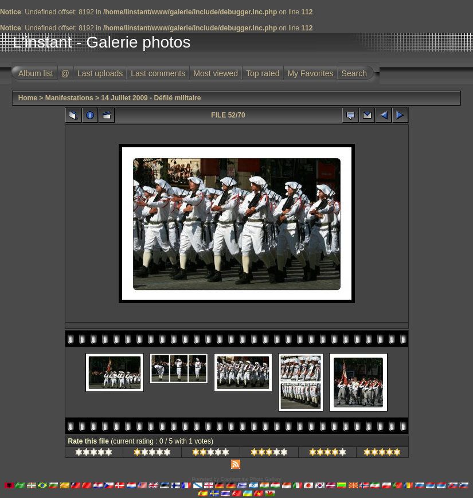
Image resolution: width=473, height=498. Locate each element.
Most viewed (215, 73)
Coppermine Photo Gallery (250, 479)
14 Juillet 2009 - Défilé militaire (151, 98)
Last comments (158, 73)
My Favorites (310, 73)
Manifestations (69, 98)
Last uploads (100, 73)
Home (27, 98)
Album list (35, 73)
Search (354, 73)
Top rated (262, 73)
